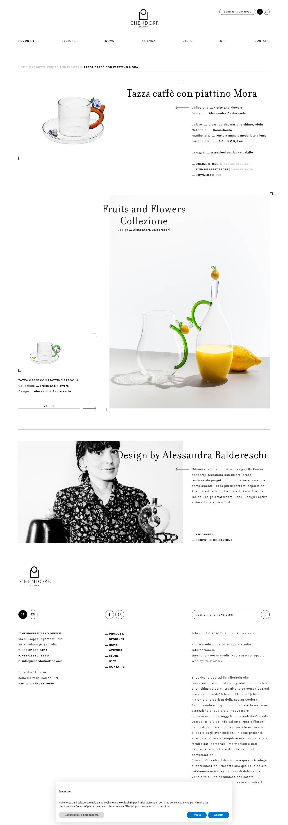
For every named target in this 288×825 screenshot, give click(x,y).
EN (267, 11)
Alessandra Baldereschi (227, 113)
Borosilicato (222, 130)
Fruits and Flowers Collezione (144, 216)
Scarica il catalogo (237, 11)
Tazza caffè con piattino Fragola (48, 380)
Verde (223, 124)
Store (188, 41)
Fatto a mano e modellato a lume (241, 135)
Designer (70, 41)
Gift (223, 41)
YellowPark (214, 661)
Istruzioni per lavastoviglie (232, 152)
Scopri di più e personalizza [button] (81, 814)
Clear (212, 124)
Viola (259, 124)
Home (22, 67)
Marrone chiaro (241, 124)
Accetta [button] (218, 814)
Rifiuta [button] (197, 814)
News (109, 41)
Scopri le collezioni (214, 540)
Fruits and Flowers (64, 67)
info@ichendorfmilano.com (42, 661)
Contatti (262, 41)
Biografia (205, 534)
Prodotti (26, 41)
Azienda (149, 41)
